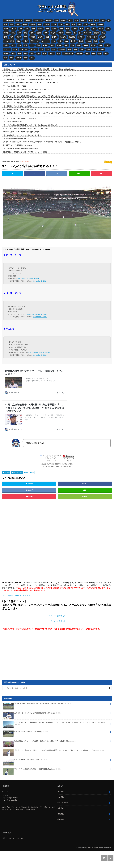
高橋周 (101, 24)
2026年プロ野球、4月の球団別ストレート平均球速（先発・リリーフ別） (37, 704)
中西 (76, 20)
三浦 (47, 37)
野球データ (34, 41)
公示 (47, 49)
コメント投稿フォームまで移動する (16, 595)
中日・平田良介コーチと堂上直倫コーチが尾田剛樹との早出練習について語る (27, 79)
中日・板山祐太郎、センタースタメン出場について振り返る (22, 135)
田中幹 (25, 24)
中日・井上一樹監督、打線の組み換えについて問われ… (20, 118)
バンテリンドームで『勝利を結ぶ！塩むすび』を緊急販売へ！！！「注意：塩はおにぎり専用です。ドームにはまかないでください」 (45, 102)
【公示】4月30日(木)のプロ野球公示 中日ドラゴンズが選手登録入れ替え (26, 72)
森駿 (5, 37)
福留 (66, 45)
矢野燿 (101, 49)
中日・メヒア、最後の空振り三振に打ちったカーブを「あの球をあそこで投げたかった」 (31, 125)
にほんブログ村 (51, 460)
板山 (94, 28)
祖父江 (40, 28)
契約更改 (79, 53)
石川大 (51, 53)
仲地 (27, 28)
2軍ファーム (38, 20)
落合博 (53, 33)
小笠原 (46, 24)
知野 (32, 33)
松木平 (6, 33)
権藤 (72, 45)
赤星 (25, 57)
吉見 (60, 41)
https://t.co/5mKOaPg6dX (26, 278)
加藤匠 (61, 33)
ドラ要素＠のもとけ (92, 847)
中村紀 (26, 41)
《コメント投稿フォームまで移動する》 (57, 466)
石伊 (11, 37)
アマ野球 (60, 791)
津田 (33, 28)
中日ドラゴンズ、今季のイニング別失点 (26, 732)
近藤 (25, 45)
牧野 (44, 53)
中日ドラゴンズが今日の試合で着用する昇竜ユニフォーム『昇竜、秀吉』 (26, 128)
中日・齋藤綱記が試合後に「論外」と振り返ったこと (19, 109)
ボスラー (7, 49)
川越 (100, 45)
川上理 (93, 45)
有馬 (25, 37)
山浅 (13, 33)
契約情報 (72, 37)
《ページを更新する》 (57, 616)
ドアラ (74, 28)
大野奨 (19, 57)
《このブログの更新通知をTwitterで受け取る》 (57, 464)
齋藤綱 (96, 33)
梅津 (73, 24)
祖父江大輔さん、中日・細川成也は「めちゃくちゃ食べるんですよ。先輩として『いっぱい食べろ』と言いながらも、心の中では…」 (45, 99)
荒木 (66, 41)
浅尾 (41, 49)
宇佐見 (39, 33)
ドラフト (81, 37)
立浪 (103, 20)
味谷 (52, 45)
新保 (32, 53)
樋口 (18, 41)
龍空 (67, 24)
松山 (96, 20)
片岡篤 (59, 45)
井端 (53, 41)
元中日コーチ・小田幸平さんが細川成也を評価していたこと (32, 714)
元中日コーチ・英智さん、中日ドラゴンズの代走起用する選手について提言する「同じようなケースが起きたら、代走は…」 (42, 141)
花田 (38, 53)
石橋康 (54, 28)
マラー (107, 45)
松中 (88, 49)
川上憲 (73, 41)
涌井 (79, 24)
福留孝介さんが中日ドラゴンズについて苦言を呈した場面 (21, 131)
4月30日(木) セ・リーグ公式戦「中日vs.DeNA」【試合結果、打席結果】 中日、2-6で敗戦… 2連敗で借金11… (39, 69)
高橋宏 (63, 20)
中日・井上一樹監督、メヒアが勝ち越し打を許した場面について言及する (26, 89)
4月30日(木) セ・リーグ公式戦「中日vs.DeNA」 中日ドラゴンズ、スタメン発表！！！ (31, 82)
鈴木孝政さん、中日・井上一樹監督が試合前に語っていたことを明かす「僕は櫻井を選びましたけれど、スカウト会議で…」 (42, 96)
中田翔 (33, 24)
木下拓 (14, 28)
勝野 (61, 28)
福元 (103, 33)
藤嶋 (47, 28)
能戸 (25, 53)
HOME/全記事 (8, 20)
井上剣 (40, 37)
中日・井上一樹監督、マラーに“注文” (15, 86)
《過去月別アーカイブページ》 (12, 838)
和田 (95, 41)
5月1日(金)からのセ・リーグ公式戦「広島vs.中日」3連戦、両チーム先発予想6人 (40, 741)
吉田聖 (6, 53)
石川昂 (83, 20)
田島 (5, 57)
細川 (90, 20)
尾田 (81, 28)
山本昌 (81, 41)
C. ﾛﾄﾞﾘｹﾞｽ (87, 33)
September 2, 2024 (40, 281)
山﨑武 (89, 41)
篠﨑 (19, 53)
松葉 (108, 28)
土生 (32, 45)
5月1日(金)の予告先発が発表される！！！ (16, 138)
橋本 (67, 28)
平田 (87, 53)
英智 (75, 49)
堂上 (106, 53)
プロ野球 (7, 472)
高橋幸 (19, 37)
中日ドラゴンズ (92, 37)
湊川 (32, 57)
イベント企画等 (9, 41)
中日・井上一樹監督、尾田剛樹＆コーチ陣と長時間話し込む (22, 92)
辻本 (60, 24)
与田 (94, 49)
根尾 (56, 20)
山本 (19, 33)
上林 (87, 28)
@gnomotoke (13, 797)
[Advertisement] (39, 537)
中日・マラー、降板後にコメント (13, 121)
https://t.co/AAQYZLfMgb (37, 352)
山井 (11, 57)
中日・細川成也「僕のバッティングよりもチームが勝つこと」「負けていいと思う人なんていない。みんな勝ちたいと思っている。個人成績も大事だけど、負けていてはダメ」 (57, 113)
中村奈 (33, 37)
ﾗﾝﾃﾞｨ (15, 49)
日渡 (19, 45)
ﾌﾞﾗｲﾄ (54, 24)
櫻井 (13, 53)
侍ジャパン (45, 41)
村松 (11, 24)
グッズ (102, 37)
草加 (20, 28)
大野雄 (93, 24)
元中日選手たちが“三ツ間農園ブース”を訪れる (17, 145)
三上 (58, 53)
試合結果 (62, 37)
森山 (38, 45)
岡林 (5, 24)
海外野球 (60, 808)
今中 (13, 45)
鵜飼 (39, 24)
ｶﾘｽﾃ (46, 33)
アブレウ (33, 49)
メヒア (101, 28)
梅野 (25, 33)
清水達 (6, 28)
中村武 (6, 45)
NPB (54, 49)
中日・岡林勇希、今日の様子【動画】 (25, 760)
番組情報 (48, 20)
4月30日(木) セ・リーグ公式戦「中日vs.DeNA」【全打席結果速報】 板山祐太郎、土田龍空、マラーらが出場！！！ (40, 75)
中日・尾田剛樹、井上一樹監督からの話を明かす (18, 106)
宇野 (82, 49)
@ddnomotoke (12, 800)
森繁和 (86, 45)
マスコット (23, 49)
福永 (18, 24)
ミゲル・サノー (68, 53)
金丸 (70, 20)
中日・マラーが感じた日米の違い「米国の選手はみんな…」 (22, 148)
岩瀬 (78, 45)
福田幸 (68, 33)
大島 (86, 24)
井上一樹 (19, 20)
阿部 (99, 53)
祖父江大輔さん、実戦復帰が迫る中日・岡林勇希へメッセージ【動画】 (25, 151)
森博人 (45, 45)
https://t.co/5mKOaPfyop (35, 314)
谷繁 (101, 41)
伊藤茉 (54, 37)
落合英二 (28, 20)
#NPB (37, 278)
